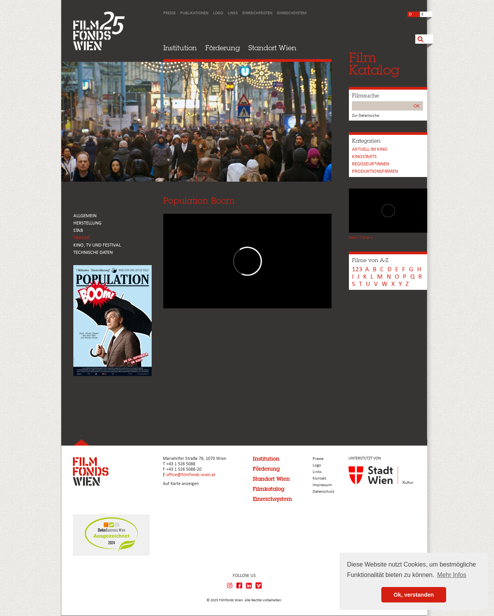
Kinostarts (364, 156)
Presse (169, 13)
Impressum (322, 485)
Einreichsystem (291, 13)
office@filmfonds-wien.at (190, 475)
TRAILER (81, 237)
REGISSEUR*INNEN (370, 164)
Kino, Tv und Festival (97, 245)
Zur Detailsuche (365, 116)
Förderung (222, 48)
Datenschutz (323, 492)
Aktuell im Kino (369, 149)
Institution (180, 48)
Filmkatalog (268, 488)
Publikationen (194, 13)
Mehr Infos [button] (452, 575)
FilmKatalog (374, 63)
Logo (218, 13)
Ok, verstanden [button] (414, 595)
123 (357, 269)
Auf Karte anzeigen (181, 484)
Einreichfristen (257, 13)
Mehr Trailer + (361, 238)
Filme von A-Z (370, 260)
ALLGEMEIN (84, 215)
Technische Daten (93, 252)
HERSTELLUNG (87, 223)
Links (233, 13)
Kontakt (320, 478)
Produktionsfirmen (375, 171)
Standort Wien (272, 48)
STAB (78, 230)
